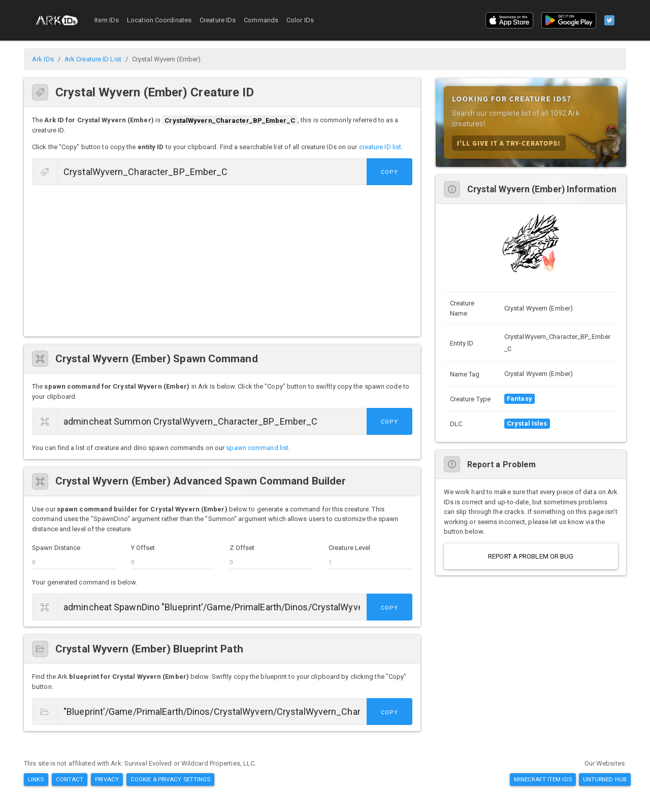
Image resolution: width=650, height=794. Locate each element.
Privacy (107, 779)
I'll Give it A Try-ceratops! (509, 143)
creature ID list (380, 147)
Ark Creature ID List (92, 59)
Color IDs (300, 20)
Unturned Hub (605, 779)
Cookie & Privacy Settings (171, 779)
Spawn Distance (56, 547)
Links (36, 779)
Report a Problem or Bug (530, 556)
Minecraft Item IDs (543, 779)
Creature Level (349, 547)
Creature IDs (218, 20)
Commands (261, 20)
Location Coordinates (159, 20)
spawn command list (257, 448)
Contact (70, 779)
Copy (389, 172)
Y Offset (143, 547)
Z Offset (242, 547)
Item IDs (106, 20)
